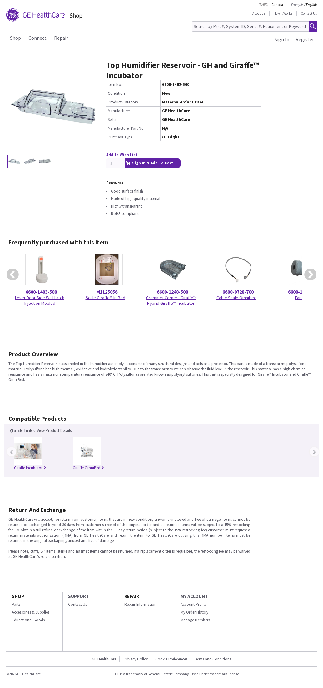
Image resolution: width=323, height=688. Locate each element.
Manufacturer (119, 110)
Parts (16, 604)
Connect (37, 38)
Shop (15, 38)
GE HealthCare (104, 659)
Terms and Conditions (212, 659)
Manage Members (195, 620)
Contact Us (309, 13)
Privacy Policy (136, 659)
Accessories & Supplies (30, 612)
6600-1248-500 (172, 292)
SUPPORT (78, 596)
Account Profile (193, 604)
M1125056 (106, 292)
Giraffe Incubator (30, 467)
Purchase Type (120, 137)
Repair (61, 38)
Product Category (123, 102)
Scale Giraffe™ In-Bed (105, 297)
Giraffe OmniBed (88, 467)
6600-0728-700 (238, 292)
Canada (277, 5)
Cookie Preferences (171, 659)
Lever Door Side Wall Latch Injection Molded (39, 300)
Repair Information (140, 604)
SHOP (18, 596)
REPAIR (131, 596)
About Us (258, 13)
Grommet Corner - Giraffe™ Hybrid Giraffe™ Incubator (171, 300)
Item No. (115, 84)
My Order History (194, 612)
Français (297, 5)
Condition (116, 93)
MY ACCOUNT (194, 596)
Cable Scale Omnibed (236, 297)
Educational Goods (28, 620)
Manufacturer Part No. (126, 128)
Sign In (282, 39)
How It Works (283, 13)
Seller (112, 119)
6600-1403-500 (41, 292)
